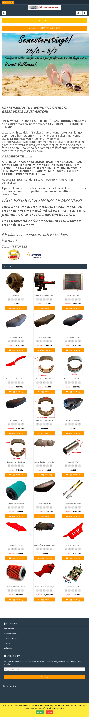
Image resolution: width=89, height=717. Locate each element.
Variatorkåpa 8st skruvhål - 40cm (45, 545)
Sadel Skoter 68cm (16, 337)
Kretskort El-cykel (73, 587)
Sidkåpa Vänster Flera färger (44, 587)
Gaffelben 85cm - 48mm (73, 504)
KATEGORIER (44, 20)
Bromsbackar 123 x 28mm (73, 379)
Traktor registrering (11, 638)
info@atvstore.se (17, 142)
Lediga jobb (8, 648)
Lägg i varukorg (16, 308)
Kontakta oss (9, 629)
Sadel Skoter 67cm (45, 504)
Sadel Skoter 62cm (16, 420)
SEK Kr (5, 2)
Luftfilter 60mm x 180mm (16, 504)
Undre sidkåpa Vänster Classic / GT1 (16, 379)
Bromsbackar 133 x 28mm (44, 420)
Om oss (7, 643)
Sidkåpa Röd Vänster (16, 545)
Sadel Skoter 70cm (45, 337)
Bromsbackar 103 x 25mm (16, 462)
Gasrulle (16, 296)
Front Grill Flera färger (73, 545)
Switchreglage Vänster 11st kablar (45, 296)
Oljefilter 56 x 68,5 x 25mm (16, 587)
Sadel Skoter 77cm (73, 337)
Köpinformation (10, 633)
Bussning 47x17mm (73, 462)
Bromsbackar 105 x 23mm (44, 379)
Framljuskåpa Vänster (73, 420)
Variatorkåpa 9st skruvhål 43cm (44, 462)
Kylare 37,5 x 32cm (73, 296)
